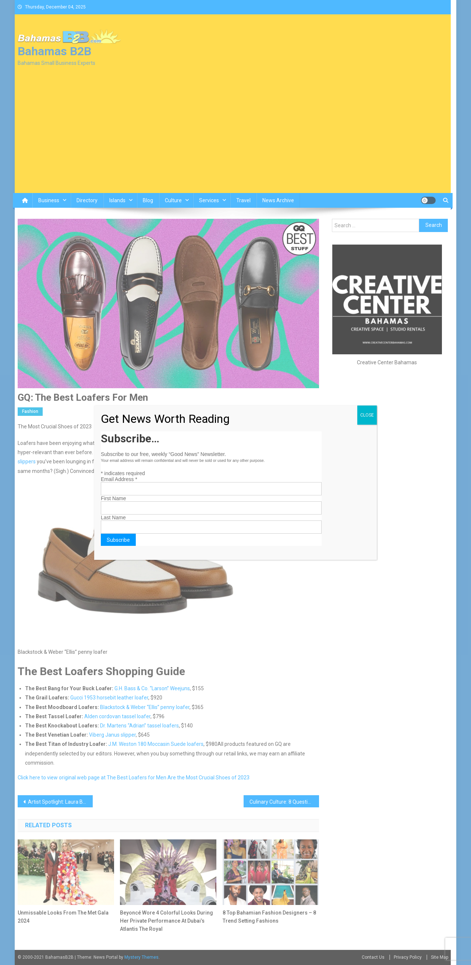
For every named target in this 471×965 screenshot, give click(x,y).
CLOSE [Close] (367, 415)
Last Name (113, 517)
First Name (113, 498)
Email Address (119, 479)
